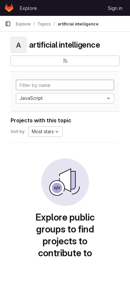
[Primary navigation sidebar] (8, 24)
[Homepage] (9, 8)
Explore (28, 8)
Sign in (115, 8)
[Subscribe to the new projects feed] (65, 61)
